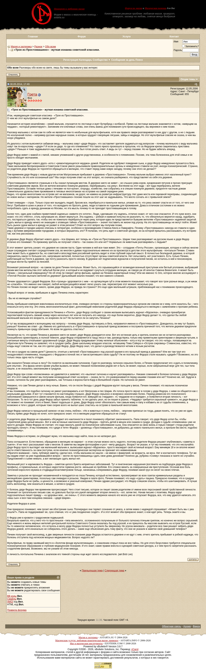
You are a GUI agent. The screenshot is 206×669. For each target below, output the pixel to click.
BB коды (12, 596)
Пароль (178, 50)
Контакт (174, 36)
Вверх (196, 626)
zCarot (134, 649)
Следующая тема (114, 570)
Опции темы (187, 79)
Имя (176, 41)
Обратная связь (171, 626)
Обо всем (50, 46)
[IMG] (10, 601)
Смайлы (11, 598)
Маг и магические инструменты (86, 643)
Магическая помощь (155, 8)
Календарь (85, 59)
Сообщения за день (123, 59)
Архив (187, 626)
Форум (82, 36)
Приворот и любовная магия (69, 8)
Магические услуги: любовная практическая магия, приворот (86, 640)
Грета (32, 94)
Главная (33, 36)
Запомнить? (190, 46)
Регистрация (70, 59)
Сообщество (102, 59)
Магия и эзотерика (21, 46)
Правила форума (17, 610)
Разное (38, 46)
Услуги (127, 36)
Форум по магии (133, 8)
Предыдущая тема (92, 570)
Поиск (139, 59)
